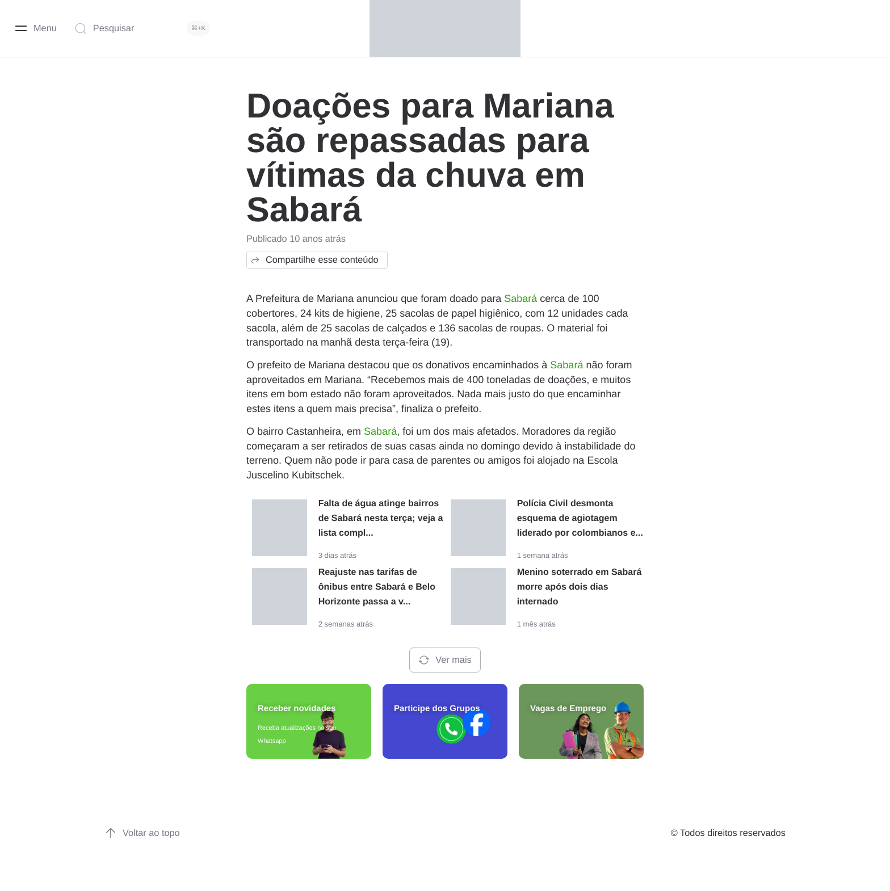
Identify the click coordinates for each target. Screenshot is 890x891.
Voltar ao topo (142, 833)
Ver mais (444, 660)
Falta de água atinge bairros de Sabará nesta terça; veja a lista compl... (380, 518)
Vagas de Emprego (568, 708)
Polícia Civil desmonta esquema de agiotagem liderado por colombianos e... (580, 518)
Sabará (520, 298)
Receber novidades (297, 708)
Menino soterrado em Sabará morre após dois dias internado (579, 587)
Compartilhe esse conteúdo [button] (314, 260)
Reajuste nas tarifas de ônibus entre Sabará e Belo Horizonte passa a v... (376, 587)
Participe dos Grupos (437, 708)
